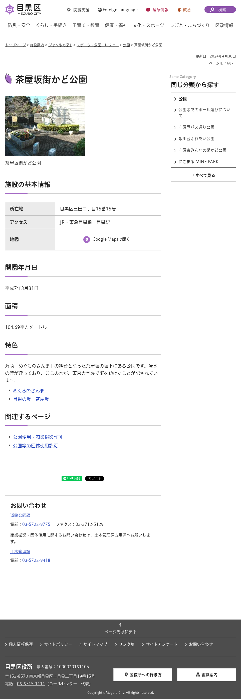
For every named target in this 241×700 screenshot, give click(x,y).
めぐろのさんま (28, 391)
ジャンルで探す (60, 45)
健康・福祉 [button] (116, 25)
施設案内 (37, 45)
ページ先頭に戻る (121, 632)
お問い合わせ (201, 645)
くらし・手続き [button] (51, 25)
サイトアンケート (162, 645)
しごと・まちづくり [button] (190, 25)
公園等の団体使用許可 (35, 446)
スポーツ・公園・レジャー (98, 45)
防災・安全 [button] (19, 25)
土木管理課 (20, 552)
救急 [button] (187, 10)
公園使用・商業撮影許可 (38, 438)
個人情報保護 (21, 645)
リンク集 (127, 645)
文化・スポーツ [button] (148, 25)
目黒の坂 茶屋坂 (31, 400)
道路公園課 (20, 516)
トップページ (15, 45)
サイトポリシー (58, 645)
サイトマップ (95, 645)
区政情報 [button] (224, 25)
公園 (126, 45)
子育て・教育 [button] (85, 25)
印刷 (190, 56)
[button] (78, 9)
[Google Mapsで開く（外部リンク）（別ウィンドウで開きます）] (108, 240)
